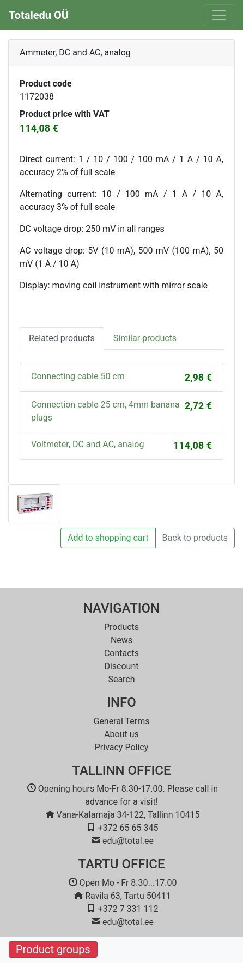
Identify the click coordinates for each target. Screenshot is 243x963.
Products (121, 627)
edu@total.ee (128, 841)
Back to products (195, 538)
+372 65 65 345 (128, 828)
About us (121, 734)
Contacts (121, 653)
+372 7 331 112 (128, 909)
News (121, 640)
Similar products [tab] (145, 338)
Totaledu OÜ (39, 15)
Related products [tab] (62, 338)
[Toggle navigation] (219, 15)
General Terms (121, 721)
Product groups (53, 949)
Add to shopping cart (108, 538)
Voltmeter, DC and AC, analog (87, 444)
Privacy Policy (122, 747)
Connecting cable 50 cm (78, 376)
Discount (121, 666)
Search (121, 679)
